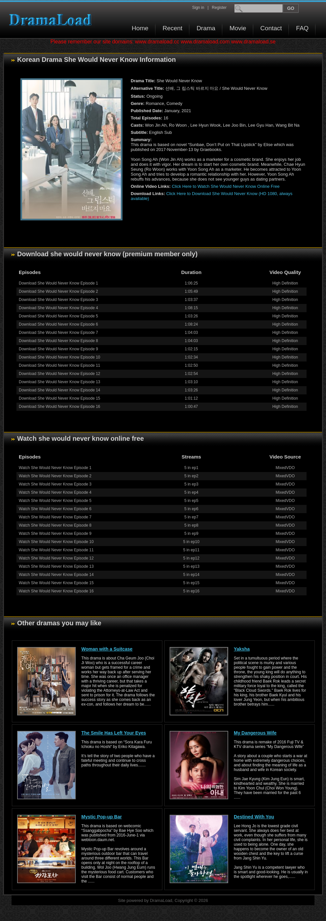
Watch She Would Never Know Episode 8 (55, 525)
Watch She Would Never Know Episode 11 (56, 550)
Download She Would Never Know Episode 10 (59, 357)
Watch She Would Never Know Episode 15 (56, 583)
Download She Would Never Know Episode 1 (58, 283)
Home (140, 28)
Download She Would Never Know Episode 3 (58, 299)
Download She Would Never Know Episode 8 (58, 340)
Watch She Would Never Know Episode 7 (55, 517)
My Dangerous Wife (255, 732)
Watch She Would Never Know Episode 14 (56, 574)
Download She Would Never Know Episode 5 (58, 316)
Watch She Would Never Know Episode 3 (55, 484)
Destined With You (254, 816)
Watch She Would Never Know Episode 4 (55, 492)
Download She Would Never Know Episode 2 (58, 291)
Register (219, 7)
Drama (206, 28)
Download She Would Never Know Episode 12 (59, 373)
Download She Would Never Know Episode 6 (58, 324)
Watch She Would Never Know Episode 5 (55, 500)
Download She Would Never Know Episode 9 (58, 349)
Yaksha (242, 649)
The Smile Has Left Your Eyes (113, 732)
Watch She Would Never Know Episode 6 (55, 509)
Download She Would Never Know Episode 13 (59, 382)
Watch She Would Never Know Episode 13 (56, 566)
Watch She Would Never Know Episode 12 (56, 558)
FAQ (302, 28)
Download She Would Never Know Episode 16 (59, 406)
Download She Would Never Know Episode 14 (59, 390)
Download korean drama (52, 20)
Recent (172, 28)
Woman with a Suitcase (106, 649)
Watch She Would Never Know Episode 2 (55, 476)
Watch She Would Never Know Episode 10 (56, 541)
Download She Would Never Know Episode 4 (58, 308)
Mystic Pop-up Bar (101, 816)
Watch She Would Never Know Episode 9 (55, 533)
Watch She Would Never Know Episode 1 (55, 467)
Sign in (198, 7)
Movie (238, 28)
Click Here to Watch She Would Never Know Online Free (226, 186)
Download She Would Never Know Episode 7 (58, 332)
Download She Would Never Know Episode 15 (59, 398)
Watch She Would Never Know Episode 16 (56, 591)
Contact (271, 28)
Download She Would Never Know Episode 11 (59, 365)
